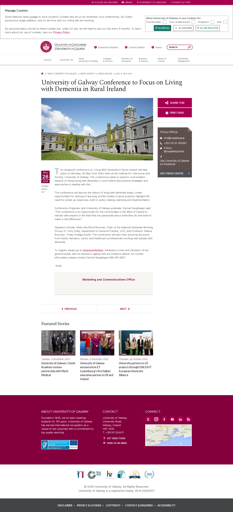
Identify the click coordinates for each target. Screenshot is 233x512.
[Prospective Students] (106, 48)
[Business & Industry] (146, 60)
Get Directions (116, 438)
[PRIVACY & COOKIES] (91, 505)
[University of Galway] (63, 46)
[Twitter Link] (148, 419)
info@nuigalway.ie (174, 137)
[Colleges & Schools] (110, 60)
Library (129, 2)
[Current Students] (135, 48)
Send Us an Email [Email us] (117, 443)
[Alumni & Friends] (165, 60)
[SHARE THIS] (175, 102)
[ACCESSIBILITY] (166, 505)
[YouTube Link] (172, 419)
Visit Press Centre (171, 173)
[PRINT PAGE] (175, 112)
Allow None (185, 28)
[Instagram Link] (156, 419)
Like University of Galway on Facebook (174, 162)
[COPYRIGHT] (115, 505)
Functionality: (153, 21)
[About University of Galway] (88, 60)
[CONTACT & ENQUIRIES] (141, 505)
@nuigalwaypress (174, 151)
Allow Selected (209, 28)
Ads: (219, 21)
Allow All (164, 28)
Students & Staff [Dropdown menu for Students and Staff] (181, 2)
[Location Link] (168, 444)
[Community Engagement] (183, 60)
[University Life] (66, 60)
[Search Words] (180, 47)
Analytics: (203, 21)
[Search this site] (189, 48)
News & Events (87, 73)
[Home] (42, 73)
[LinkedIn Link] (180, 419)
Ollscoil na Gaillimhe (106, 2)
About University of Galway (62, 73)
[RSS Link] (189, 419)
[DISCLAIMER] (67, 505)
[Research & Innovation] (128, 60)
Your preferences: (179, 21)
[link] (80, 474)
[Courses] (49, 60)
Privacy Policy (61, 32)
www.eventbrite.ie (93, 250)
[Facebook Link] (164, 419)
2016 (118, 73)
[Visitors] (157, 48)
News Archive (105, 73)
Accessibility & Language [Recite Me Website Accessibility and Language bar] (151, 2)
